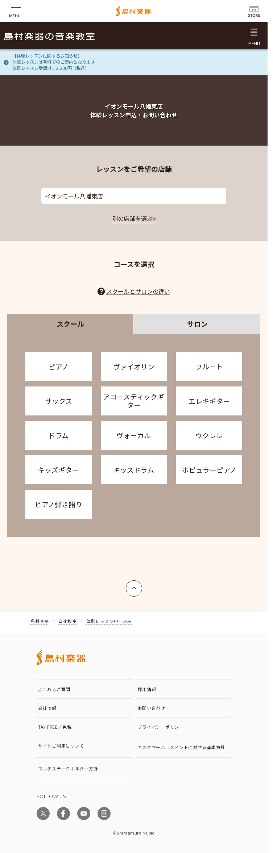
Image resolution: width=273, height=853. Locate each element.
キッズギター (58, 469)
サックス (58, 401)
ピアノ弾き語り (58, 504)
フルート (209, 366)
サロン (197, 324)
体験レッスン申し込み (109, 621)
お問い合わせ (151, 708)
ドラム (58, 435)
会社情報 (47, 708)
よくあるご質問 (54, 689)
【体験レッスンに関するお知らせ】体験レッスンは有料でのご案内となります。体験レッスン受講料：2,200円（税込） (55, 62)
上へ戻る (134, 585)
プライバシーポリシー (161, 727)
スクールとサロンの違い (138, 291)
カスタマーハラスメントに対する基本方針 (182, 747)
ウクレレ (209, 435)
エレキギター (209, 401)
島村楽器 (39, 621)
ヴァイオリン (133, 366)
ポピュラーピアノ (209, 469)
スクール (70, 324)
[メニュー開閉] (254, 35)
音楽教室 (67, 621)
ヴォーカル (133, 435)
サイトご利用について (61, 746)
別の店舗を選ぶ (132, 218)
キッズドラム (133, 469)
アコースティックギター (133, 401)
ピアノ (59, 366)
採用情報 (147, 689)
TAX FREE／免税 (55, 727)
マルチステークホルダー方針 (68, 768)
